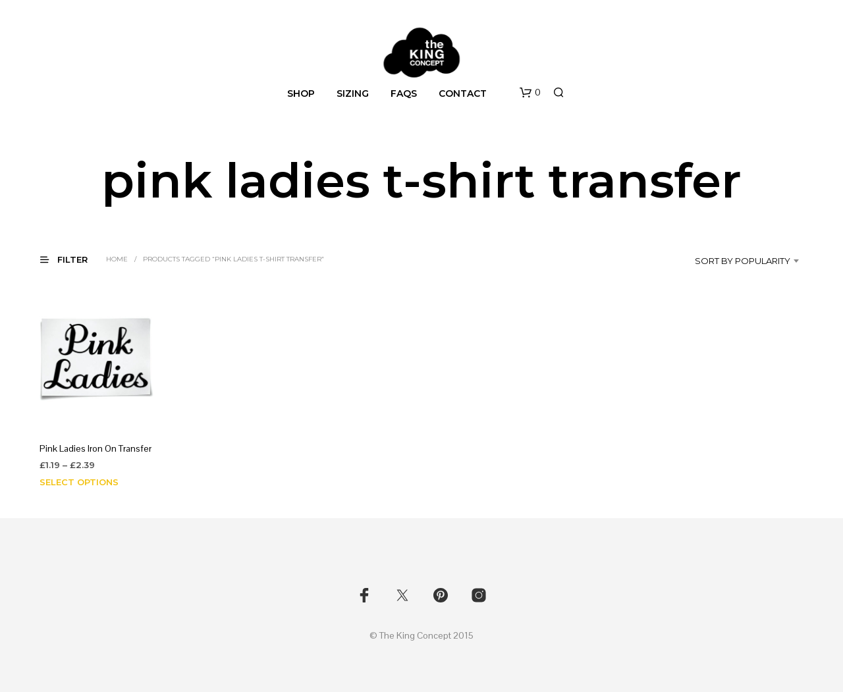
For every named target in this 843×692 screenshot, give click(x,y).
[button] (530, 92)
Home (117, 259)
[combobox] (735, 261)
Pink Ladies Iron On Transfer (95, 449)
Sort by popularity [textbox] (742, 260)
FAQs (404, 93)
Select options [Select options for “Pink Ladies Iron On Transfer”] (79, 482)
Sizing (353, 93)
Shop (301, 93)
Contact (463, 93)
